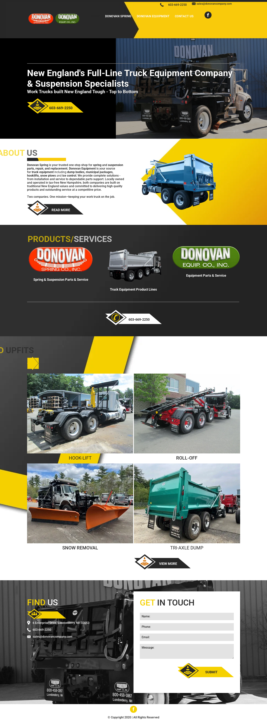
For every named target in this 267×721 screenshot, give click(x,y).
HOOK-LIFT (80, 458)
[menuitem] (95, 16)
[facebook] (208, 15)
